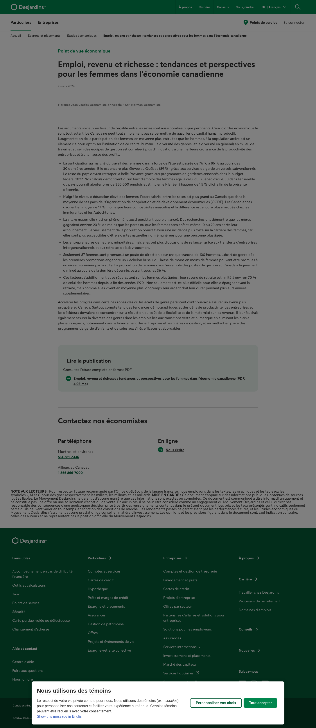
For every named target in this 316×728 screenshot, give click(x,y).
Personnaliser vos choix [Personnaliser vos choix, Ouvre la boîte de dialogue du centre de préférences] (216, 703)
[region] (158, 702)
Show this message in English (60, 716)
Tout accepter (260, 703)
